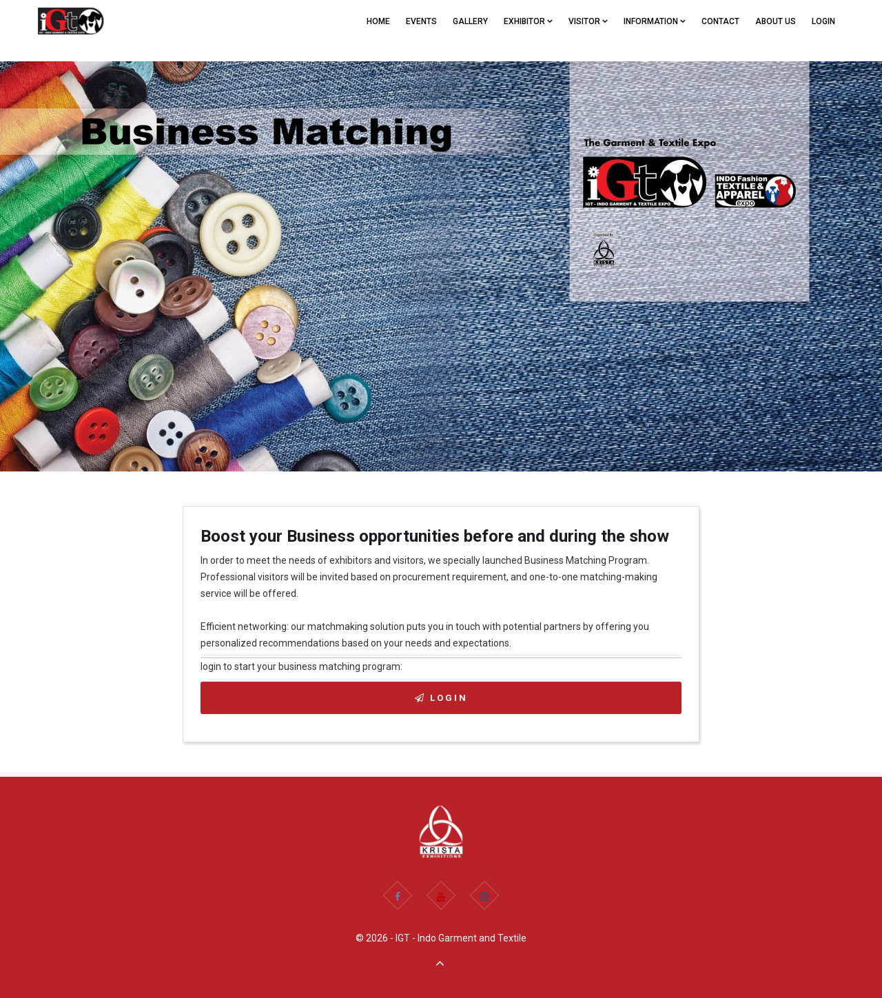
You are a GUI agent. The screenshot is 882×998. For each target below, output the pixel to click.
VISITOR (588, 21)
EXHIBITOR (528, 21)
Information (655, 21)
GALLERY (470, 21)
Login (823, 21)
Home (378, 21)
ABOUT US (775, 21)
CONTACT (720, 21)
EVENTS (421, 21)
